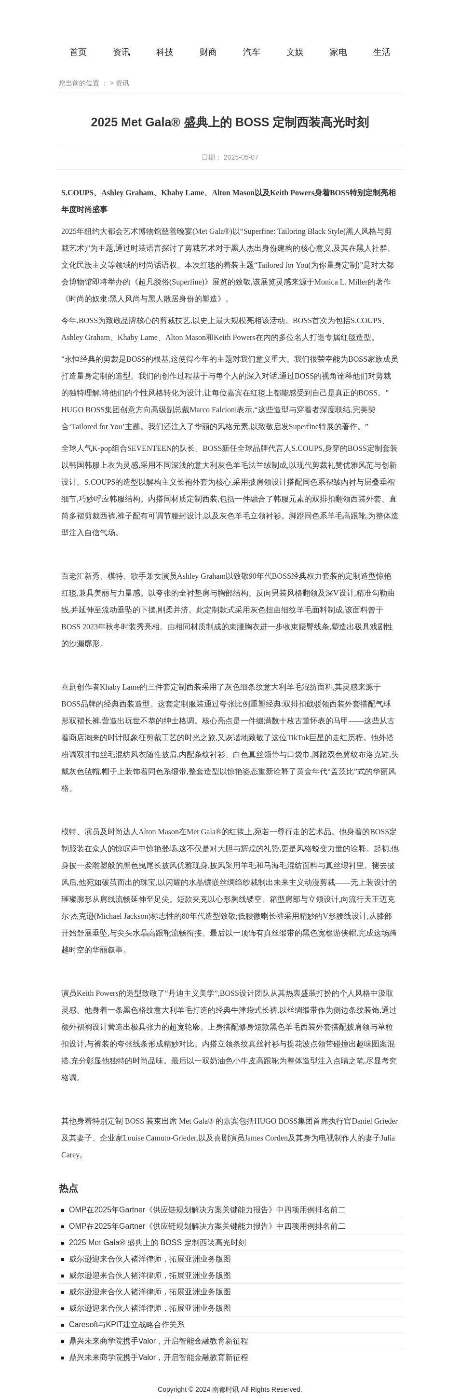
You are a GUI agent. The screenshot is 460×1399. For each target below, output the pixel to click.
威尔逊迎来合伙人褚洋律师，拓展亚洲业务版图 (150, 1259)
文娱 (295, 52)
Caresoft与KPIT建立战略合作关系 (127, 1324)
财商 (208, 52)
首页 (78, 52)
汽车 (251, 52)
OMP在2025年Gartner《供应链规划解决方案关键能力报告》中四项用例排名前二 (207, 1210)
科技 (165, 52)
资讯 (121, 52)
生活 (382, 52)
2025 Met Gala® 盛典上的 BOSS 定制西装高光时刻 (157, 1242)
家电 (338, 52)
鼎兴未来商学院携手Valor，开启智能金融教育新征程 (158, 1341)
